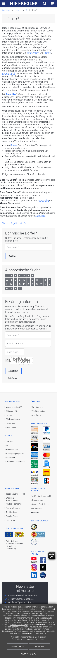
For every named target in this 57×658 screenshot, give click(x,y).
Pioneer (47, 52)
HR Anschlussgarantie (15, 462)
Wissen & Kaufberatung (11, 499)
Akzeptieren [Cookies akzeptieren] (17, 646)
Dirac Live (11, 94)
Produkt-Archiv (12, 520)
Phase (14, 145)
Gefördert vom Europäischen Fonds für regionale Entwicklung (14, 545)
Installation (10, 458)
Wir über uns (37, 407)
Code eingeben (13, 352)
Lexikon (18, 10)
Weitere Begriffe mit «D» (14, 223)
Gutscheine (11, 427)
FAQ (7, 445)
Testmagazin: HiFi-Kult (15, 494)
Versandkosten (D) (14, 407)
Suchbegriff (12, 247)
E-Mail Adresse (14, 343)
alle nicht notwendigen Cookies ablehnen (30, 633)
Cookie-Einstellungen (19, 625)
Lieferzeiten (11, 423)
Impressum (40, 639)
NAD (29, 52)
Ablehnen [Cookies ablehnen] (39, 646)
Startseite (6, 10)
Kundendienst (12, 449)
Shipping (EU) (11, 411)
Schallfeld (40, 215)
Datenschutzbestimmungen (23, 639)
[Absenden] (13, 371)
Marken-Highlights (14, 504)
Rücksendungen (13, 419)
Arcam (36, 52)
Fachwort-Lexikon (13, 508)
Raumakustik (8, 73)
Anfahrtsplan (37, 415)
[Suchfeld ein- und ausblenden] (44, 3)
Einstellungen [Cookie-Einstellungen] (28, 654)
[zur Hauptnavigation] (3, 3)
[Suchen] (12, 256)
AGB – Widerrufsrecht (41, 496)
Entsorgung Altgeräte (15, 453)
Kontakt (35, 512)
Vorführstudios (38, 411)
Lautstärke (43, 200)
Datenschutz (37, 500)
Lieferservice (11, 415)
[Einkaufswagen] (52, 3)
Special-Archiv (12, 516)
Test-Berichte (11, 512)
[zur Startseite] (24, 3)
